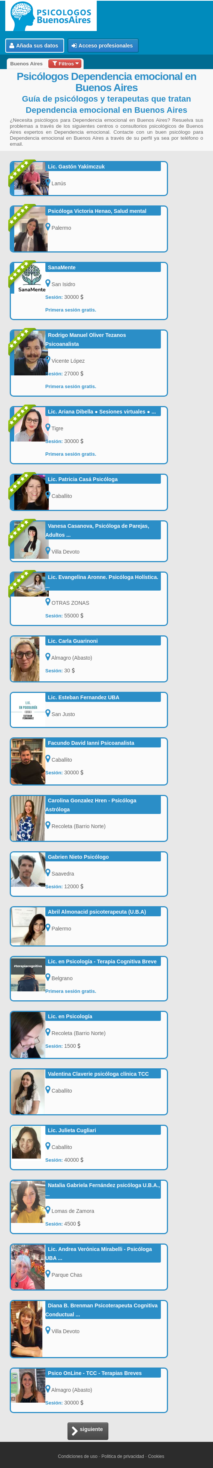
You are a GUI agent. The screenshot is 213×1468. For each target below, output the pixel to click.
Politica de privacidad (123, 1456)
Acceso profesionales (102, 46)
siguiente (87, 1431)
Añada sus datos (33, 46)
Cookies (156, 1456)
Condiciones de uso (77, 1456)
